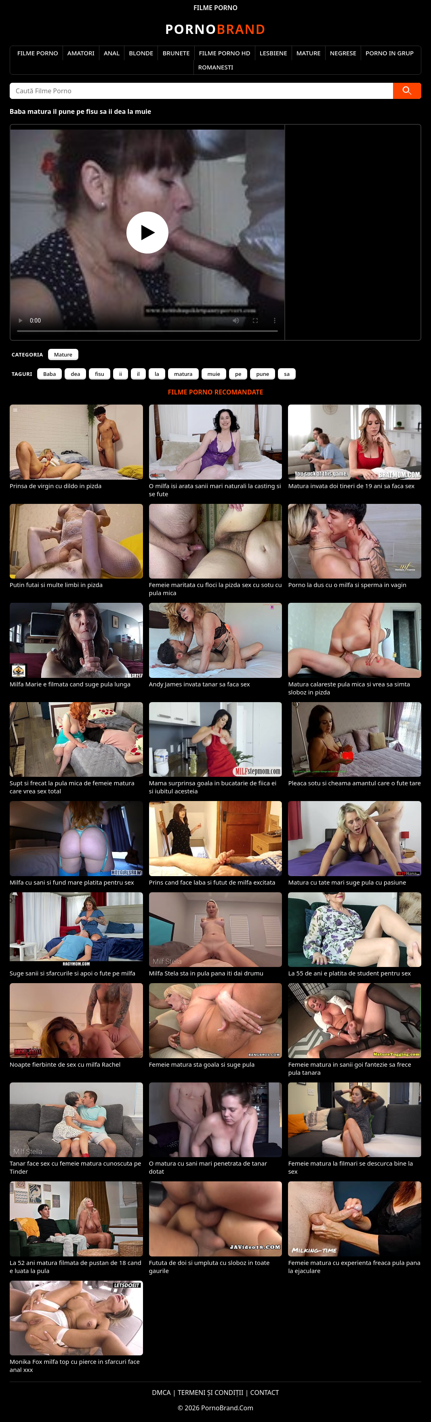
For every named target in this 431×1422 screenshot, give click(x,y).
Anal (112, 53)
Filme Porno (37, 53)
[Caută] (407, 91)
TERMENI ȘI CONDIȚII (211, 1392)
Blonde (141, 53)
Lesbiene (273, 53)
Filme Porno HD (224, 53)
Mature (308, 53)
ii (120, 374)
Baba (49, 374)
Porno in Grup (390, 53)
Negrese (343, 53)
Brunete (175, 53)
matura (183, 374)
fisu (99, 374)
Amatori (81, 53)
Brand (215, 29)
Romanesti (215, 67)
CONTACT (264, 1392)
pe (238, 374)
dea (75, 374)
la (157, 374)
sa (287, 374)
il (138, 374)
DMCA (161, 1392)
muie (214, 374)
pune (262, 374)
